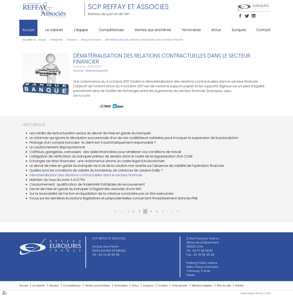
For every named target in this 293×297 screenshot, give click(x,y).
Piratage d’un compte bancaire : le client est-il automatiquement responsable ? (93, 142)
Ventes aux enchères (152, 29)
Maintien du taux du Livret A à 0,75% (57, 179)
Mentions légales (202, 285)
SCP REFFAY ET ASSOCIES (128, 7)
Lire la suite (81, 95)
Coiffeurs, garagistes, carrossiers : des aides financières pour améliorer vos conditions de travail (105, 152)
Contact (263, 29)
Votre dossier (180, 285)
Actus (216, 29)
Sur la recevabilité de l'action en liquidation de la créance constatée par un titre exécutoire (101, 193)
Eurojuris (239, 29)
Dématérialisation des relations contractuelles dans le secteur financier (144, 39)
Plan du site (224, 285)
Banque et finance (91, 39)
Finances (72, 39)
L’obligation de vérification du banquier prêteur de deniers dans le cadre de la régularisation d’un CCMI (111, 156)
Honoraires (191, 29)
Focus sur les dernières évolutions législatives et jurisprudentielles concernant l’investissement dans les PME (114, 198)
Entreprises (56, 39)
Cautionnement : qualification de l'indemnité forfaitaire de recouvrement (87, 184)
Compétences (111, 29)
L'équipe (81, 29)
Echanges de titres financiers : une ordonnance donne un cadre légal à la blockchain (97, 161)
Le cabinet (54, 29)
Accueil (28, 29)
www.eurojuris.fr (97, 71)
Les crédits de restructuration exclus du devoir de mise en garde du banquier (90, 133)
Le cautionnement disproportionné (57, 147)
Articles (239, 285)
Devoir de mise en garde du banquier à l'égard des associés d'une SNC (86, 189)
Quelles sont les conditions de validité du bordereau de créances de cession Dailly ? (96, 170)
